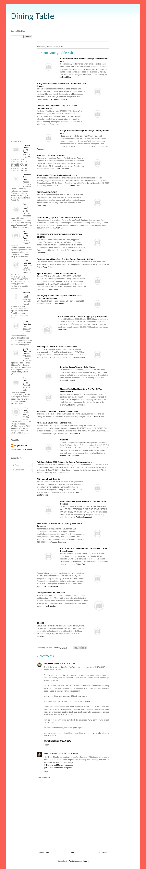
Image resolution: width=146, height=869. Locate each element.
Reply (46, 745)
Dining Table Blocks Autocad (26, 381)
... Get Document (78, 357)
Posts (16, 465)
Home (73, 852)
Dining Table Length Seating (26, 411)
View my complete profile (21, 449)
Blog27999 (48, 663)
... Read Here (65, 77)
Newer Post (44, 852)
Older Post (102, 852)
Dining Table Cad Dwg (27, 324)
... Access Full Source (58, 99)
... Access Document (57, 542)
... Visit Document (62, 169)
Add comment (44, 778)
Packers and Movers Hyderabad (59, 765)
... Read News (58, 304)
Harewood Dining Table (27, 177)
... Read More (52, 289)
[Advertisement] (73, 25)
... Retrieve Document (83, 517)
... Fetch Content (49, 606)
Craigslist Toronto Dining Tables (26, 148)
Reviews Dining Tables (26, 294)
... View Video (59, 228)
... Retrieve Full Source (75, 405)
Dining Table (32, 16)
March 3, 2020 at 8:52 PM (64, 663)
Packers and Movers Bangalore (59, 768)
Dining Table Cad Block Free (27, 263)
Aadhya (47, 753)
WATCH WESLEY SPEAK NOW (57, 741)
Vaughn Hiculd (20, 446)
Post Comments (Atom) (78, 861)
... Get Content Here (49, 586)
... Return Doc (79, 564)
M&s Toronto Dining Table (26, 234)
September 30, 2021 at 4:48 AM (64, 753)
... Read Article (74, 186)
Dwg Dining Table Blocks (25, 207)
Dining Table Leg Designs (27, 351)
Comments (18, 470)
